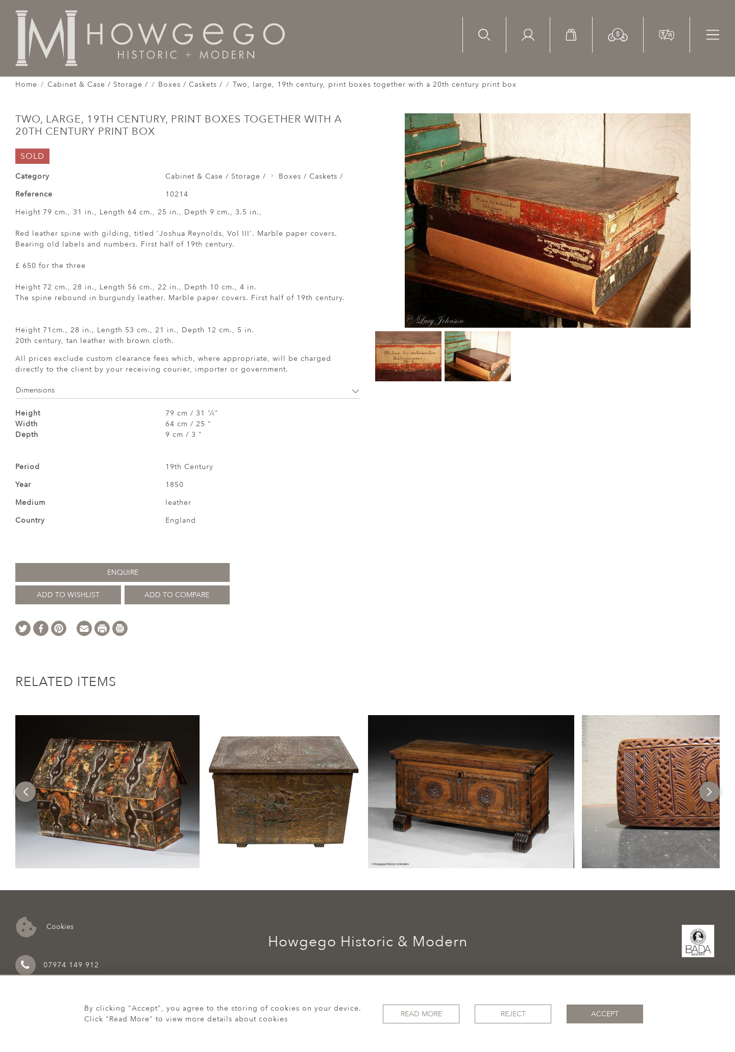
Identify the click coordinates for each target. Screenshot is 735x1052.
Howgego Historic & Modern (368, 941)
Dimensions (187, 390)
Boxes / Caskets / (190, 84)
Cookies (45, 927)
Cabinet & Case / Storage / (97, 84)
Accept (605, 1014)
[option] (107, 791)
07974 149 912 (57, 965)
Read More (421, 1014)
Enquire (122, 572)
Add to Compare (176, 595)
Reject (513, 1014)
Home (26, 84)
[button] (618, 34)
